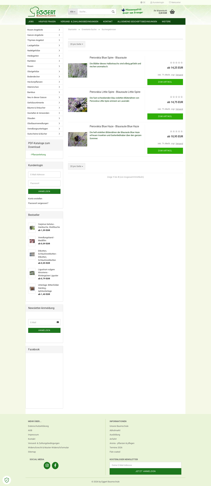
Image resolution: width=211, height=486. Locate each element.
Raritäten (31, 61)
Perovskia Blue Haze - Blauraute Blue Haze (114, 126)
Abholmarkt (115, 430)
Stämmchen (33, 87)
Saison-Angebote (35, 35)
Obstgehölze (33, 71)
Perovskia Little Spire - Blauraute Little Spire (115, 91)
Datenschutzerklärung (38, 426)
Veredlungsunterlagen (37, 128)
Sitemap (32, 452)
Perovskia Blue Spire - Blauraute (108, 57)
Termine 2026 (116, 447)
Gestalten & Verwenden (38, 113)
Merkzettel (175, 2)
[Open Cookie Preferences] (6, 480)
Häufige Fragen (47, 21)
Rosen (30, 66)
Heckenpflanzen (35, 82)
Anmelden (44, 191)
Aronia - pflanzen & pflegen (122, 443)
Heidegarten (33, 56)
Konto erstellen (35, 198)
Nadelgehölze (33, 50)
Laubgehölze (33, 45)
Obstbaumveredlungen (37, 123)
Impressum (33, 434)
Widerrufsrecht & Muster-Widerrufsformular (48, 447)
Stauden (31, 118)
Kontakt (108, 21)
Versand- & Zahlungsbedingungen (79, 21)
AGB (30, 430)
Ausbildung (115, 434)
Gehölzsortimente (35, 102)
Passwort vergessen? (38, 203)
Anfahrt (113, 439)
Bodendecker (33, 76)
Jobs (31, 21)
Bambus (31, 92)
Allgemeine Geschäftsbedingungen (137, 21)
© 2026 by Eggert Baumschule (105, 481)
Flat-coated (115, 452)
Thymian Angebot (35, 40)
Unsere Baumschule (119, 426)
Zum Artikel (165, 82)
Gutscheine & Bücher (37, 134)
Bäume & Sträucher (36, 107)
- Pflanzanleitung (38, 154)
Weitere (166, 21)
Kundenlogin (157, 2)
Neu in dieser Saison (36, 97)
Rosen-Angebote (35, 30)
